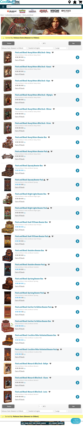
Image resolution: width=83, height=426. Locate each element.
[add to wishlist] (52, 52)
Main (2, 15)
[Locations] (69, 3)
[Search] (43, 6)
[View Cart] (80, 3)
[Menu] (3, 6)
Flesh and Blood (28, 15)
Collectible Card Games (13, 15)
